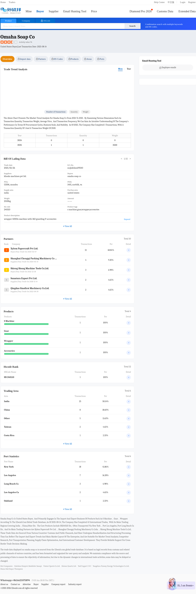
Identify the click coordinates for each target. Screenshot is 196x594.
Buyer (40, 11)
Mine (29, 11)
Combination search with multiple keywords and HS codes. (164, 25)
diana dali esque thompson (11, 569)
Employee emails (167, 67)
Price (94, 11)
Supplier (53, 11)
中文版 (171, 2)
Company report (58, 584)
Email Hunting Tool (74, 11)
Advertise (27, 584)
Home (3, 2)
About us (4, 584)
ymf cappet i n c (84, 566)
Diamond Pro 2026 (141, 11)
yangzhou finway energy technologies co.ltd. (111, 566)
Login (182, 2)
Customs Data (165, 11)
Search (132, 26)
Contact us (15, 584)
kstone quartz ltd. (69, 566)
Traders (12, 2)
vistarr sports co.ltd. (51, 566)
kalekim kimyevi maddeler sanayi (28, 566)
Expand (127, 219)
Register (192, 2)
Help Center (159, 2)
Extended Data (187, 11)
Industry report (75, 584)
